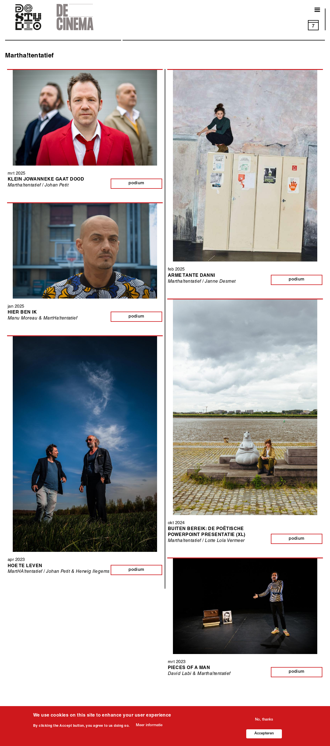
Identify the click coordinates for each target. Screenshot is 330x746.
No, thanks (264, 720)
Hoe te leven (25, 566)
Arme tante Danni (191, 276)
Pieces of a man (189, 668)
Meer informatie (149, 726)
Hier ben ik (22, 312)
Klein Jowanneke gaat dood (46, 179)
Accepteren (264, 734)
